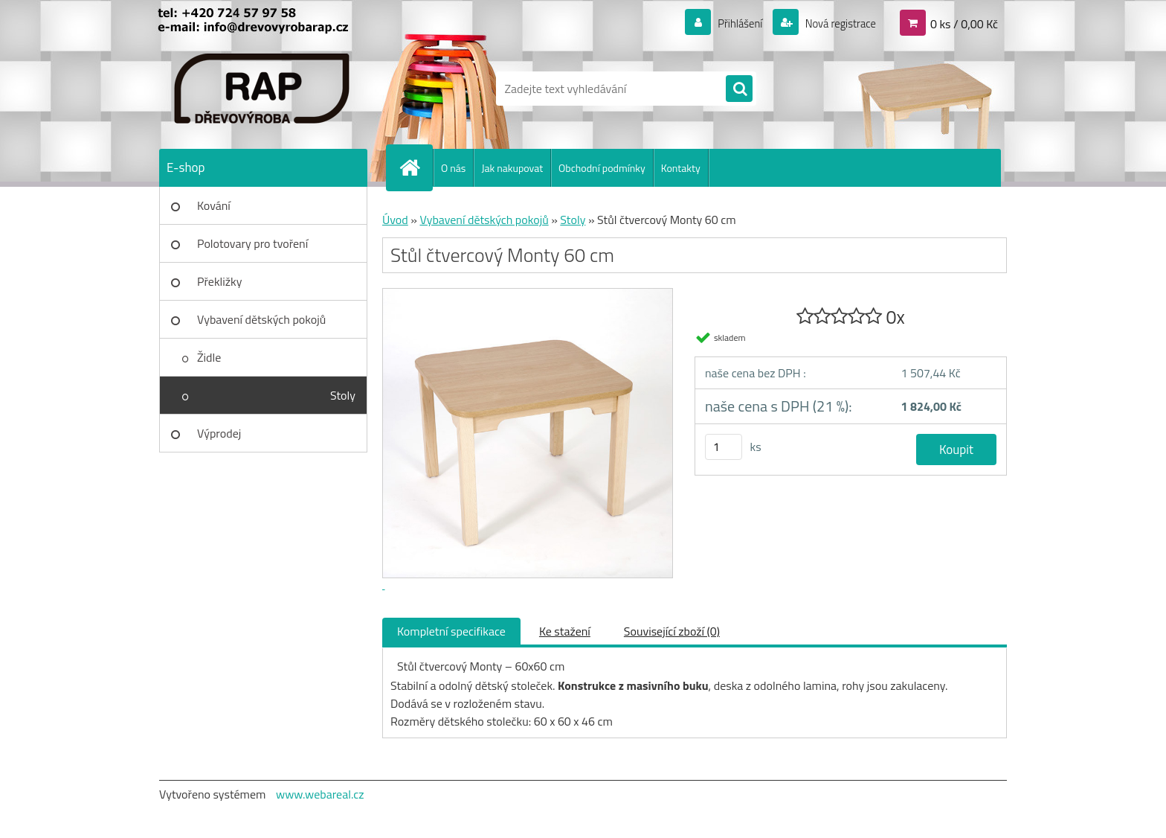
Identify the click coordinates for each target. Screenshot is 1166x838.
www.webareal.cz (320, 794)
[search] (739, 89)
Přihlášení (731, 23)
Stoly (342, 395)
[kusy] (723, 447)
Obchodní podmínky (601, 168)
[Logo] (261, 88)
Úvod (395, 219)
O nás (453, 168)
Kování (214, 205)
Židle (209, 357)
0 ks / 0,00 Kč (964, 23)
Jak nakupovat (512, 168)
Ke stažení (564, 631)
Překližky (219, 281)
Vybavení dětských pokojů (261, 319)
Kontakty (680, 168)
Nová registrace (836, 23)
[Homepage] (416, 167)
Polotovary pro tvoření (252, 243)
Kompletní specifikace (451, 631)
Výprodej (219, 433)
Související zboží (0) (672, 631)
